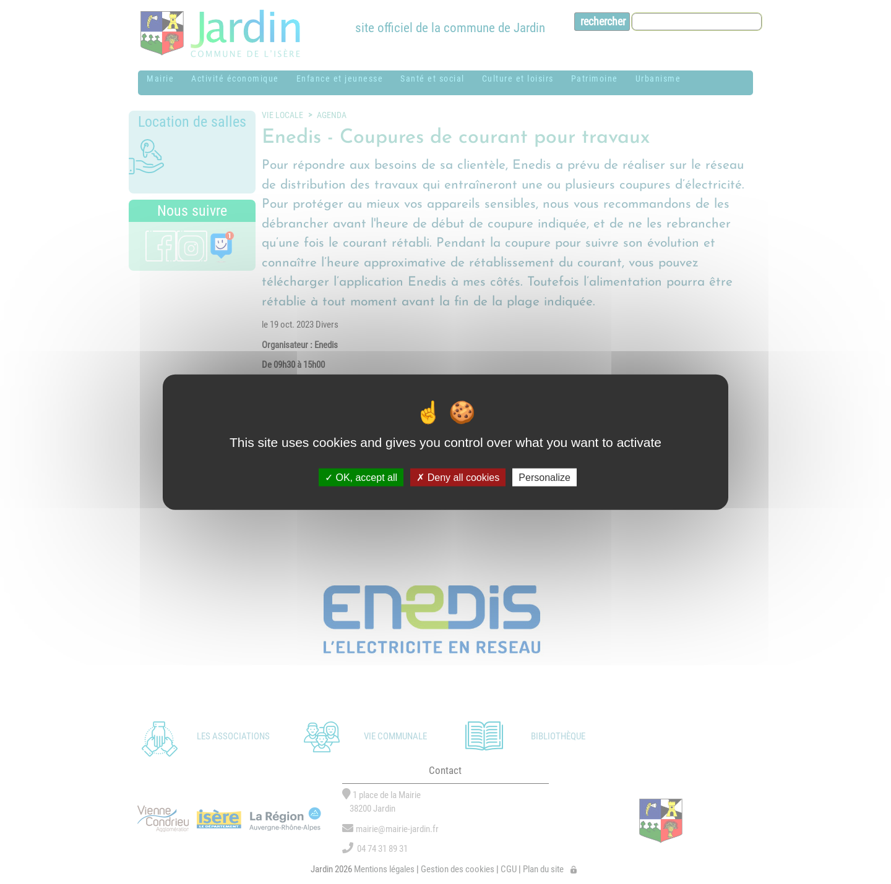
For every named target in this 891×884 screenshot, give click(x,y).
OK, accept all (361, 477)
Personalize (544, 477)
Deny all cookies (457, 477)
